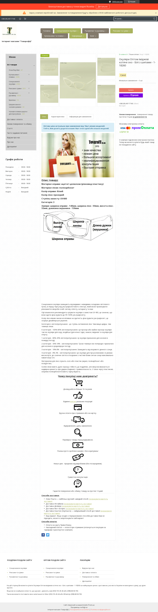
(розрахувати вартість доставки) (78, 504)
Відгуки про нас (13, 137)
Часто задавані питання (17, 133)
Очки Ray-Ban (14, 70)
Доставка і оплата (14, 119)
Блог (92, 36)
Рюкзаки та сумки (120, 31)
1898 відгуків (117, 1)
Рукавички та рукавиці (95, 31)
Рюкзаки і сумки (15, 88)
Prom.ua (91, 605)
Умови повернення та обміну (19, 124)
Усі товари (12, 64)
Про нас (10, 142)
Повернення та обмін (90, 577)
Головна (46, 31)
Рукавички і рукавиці (13, 94)
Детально (103, 6)
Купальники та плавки (54, 36)
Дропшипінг (12, 146)
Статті (9, 128)
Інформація (77, 36)
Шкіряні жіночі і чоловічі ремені (15, 105)
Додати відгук (20, 18)
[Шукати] (154, 19)
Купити (131, 90)
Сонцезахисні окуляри (67, 31)
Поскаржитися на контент (79, 610)
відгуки (73, 401)
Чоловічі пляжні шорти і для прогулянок (18, 112)
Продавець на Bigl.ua (79, 607)
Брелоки (12, 100)
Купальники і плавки (14, 75)
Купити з (130, 95)
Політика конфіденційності (100, 610)
